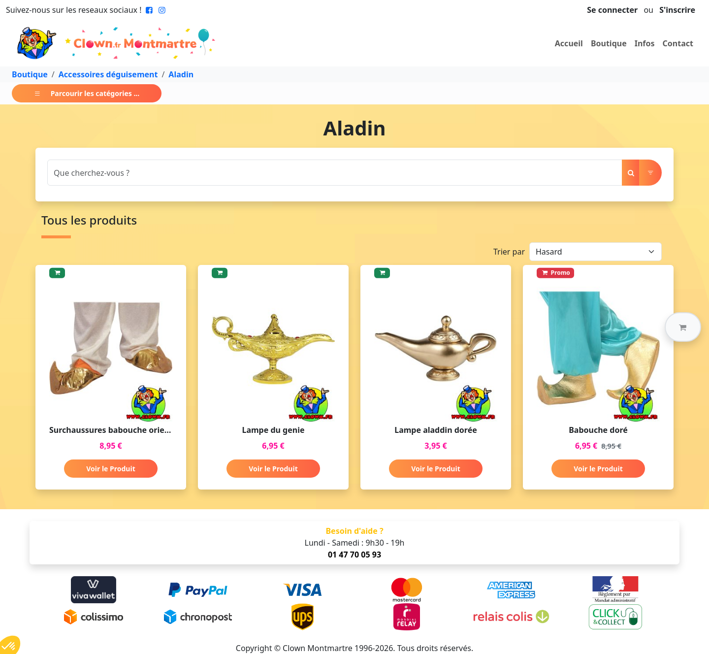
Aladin (180, 74)
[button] (683, 327)
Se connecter (612, 9)
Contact (678, 43)
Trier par (509, 251)
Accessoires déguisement (108, 74)
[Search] (334, 173)
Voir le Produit (110, 468)
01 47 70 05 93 (354, 554)
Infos (645, 43)
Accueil (569, 43)
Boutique (609, 43)
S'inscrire (677, 9)
